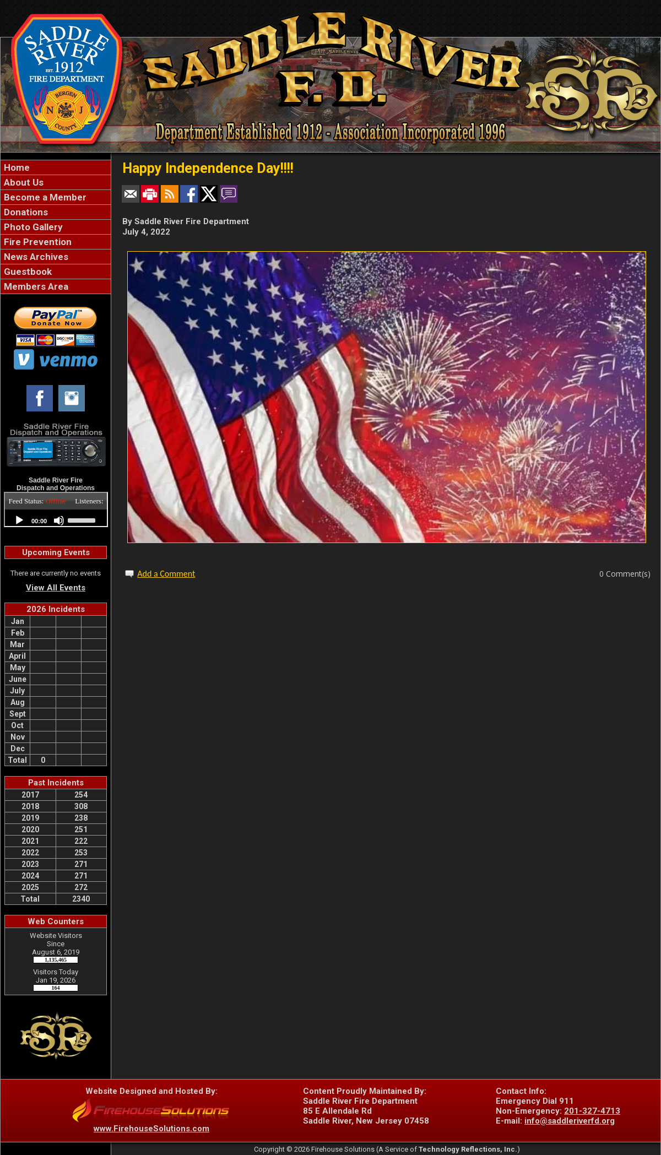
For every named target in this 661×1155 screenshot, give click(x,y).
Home (16, 167)
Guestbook (27, 271)
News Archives (35, 256)
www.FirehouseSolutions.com (151, 1129)
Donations (25, 212)
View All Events (55, 588)
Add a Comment (166, 573)
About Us (23, 182)
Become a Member (44, 197)
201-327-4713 (592, 1111)
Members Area (35, 286)
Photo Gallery (32, 226)
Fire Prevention (37, 241)
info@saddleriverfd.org (569, 1121)
